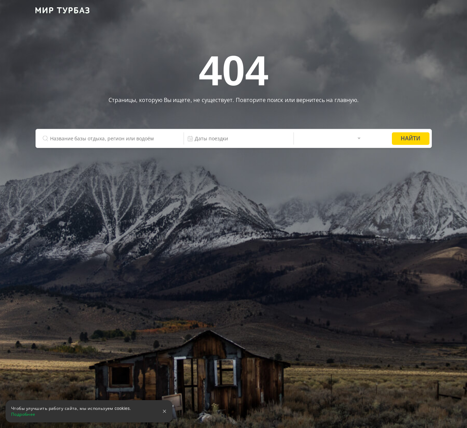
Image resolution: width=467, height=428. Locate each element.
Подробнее (23, 414)
